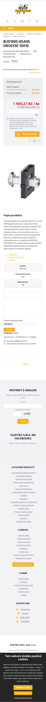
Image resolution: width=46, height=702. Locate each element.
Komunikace (23, 486)
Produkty (20, 34)
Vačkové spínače (19, 36)
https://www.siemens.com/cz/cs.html (21, 344)
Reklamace (24, 548)
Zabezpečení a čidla (24, 521)
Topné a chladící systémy (24, 512)
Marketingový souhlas (24, 558)
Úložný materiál (23, 515)
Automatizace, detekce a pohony (23, 473)
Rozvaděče (24, 499)
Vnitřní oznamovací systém (23, 585)
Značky (25, 613)
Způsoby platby (23, 535)
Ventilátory (23, 518)
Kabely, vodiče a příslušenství (23, 482)
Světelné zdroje (23, 509)
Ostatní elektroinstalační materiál (23, 492)
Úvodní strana (8, 34)
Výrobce (12, 260)
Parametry (13, 255)
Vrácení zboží (24, 552)
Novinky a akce (23, 592)
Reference (25, 609)
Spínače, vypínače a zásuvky (24, 505)
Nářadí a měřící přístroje (23, 489)
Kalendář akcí (24, 588)
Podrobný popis (35, 72)
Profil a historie (24, 579)
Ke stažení (23, 582)
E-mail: (23, 402)
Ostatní (25, 364)
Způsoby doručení (23, 539)
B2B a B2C (25, 617)
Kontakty (25, 621)
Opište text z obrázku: (23, 410)
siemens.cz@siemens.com (17, 341)
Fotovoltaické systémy (24, 476)
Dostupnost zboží (23, 542)
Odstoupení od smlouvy (23, 565)
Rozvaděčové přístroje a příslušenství (24, 502)
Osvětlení (23, 495)
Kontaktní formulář (16, 257)
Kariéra (23, 595)
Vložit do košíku (29, 134)
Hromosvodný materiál (24, 479)
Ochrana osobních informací (24, 555)
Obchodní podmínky (24, 545)
